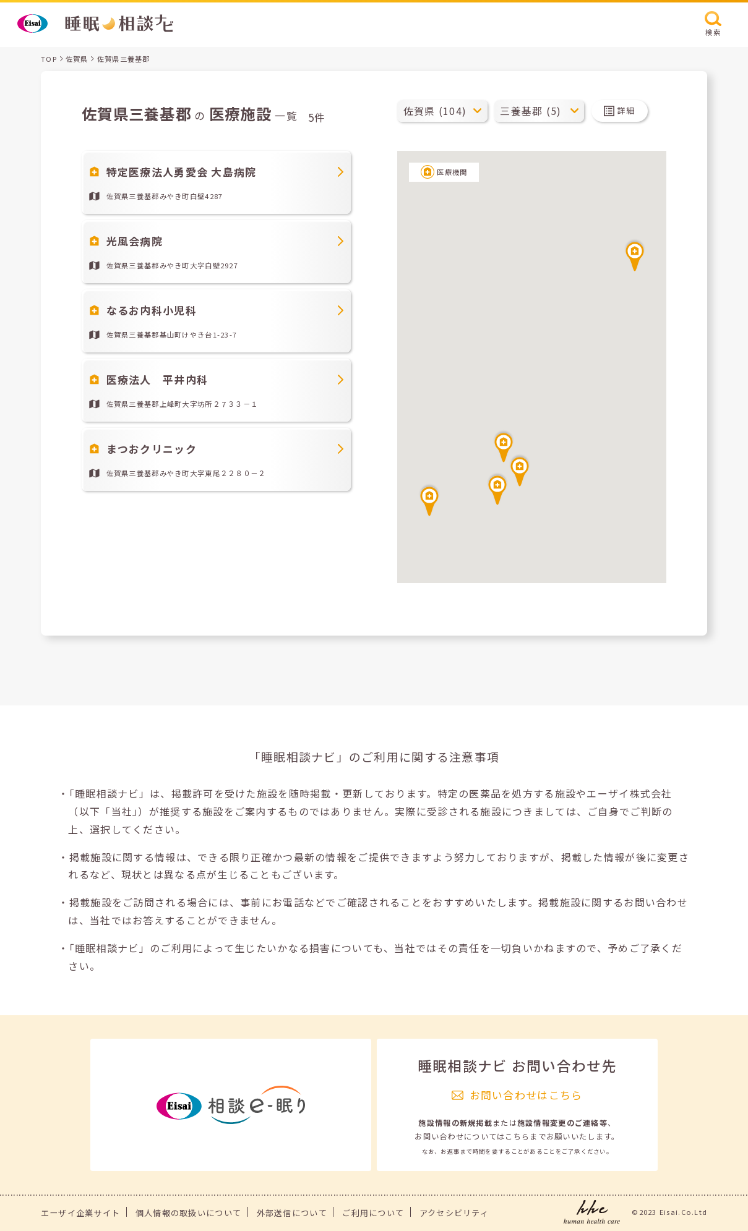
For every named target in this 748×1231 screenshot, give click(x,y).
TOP (49, 59)
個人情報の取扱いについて (188, 1213)
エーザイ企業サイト (81, 1213)
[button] (503, 445)
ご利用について (373, 1213)
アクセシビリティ (454, 1213)
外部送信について (292, 1213)
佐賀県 (77, 59)
